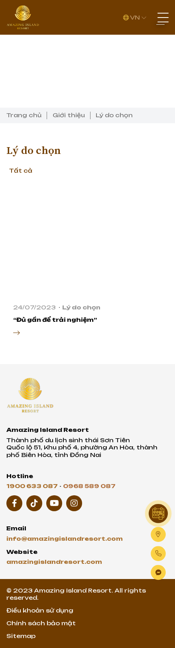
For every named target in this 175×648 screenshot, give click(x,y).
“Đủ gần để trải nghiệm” (55, 319)
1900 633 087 (32, 486)
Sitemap (20, 635)
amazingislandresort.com (54, 561)
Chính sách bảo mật (41, 623)
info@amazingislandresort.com (64, 538)
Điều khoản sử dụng (39, 610)
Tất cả (20, 170)
